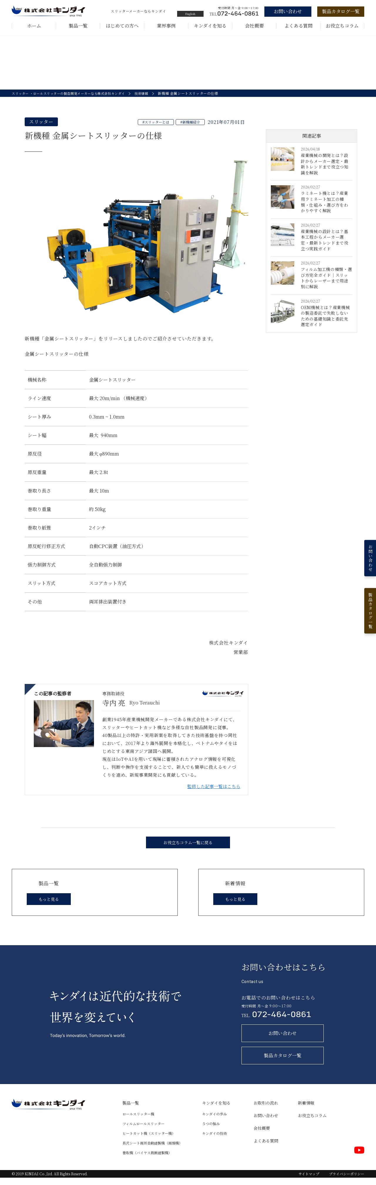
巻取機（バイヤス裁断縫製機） (147, 1159)
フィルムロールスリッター (143, 1130)
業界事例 (166, 25)
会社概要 (254, 25)
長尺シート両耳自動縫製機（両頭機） (152, 1150)
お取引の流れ (266, 1110)
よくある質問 (298, 25)
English (190, 13)
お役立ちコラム (342, 25)
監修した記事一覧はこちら (213, 793)
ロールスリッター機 (138, 1121)
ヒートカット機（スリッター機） (148, 1140)
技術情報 (152, 100)
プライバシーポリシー (346, 1181)
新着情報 (306, 1110)
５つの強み (211, 1130)
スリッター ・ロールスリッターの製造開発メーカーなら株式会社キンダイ (73, 100)
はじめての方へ (122, 25)
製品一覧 (78, 25)
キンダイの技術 (214, 1140)
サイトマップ (308, 1181)
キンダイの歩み (214, 1121)
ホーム (34, 25)
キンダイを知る (210, 25)
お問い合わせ (266, 1123)
